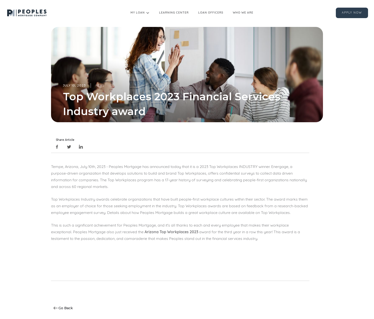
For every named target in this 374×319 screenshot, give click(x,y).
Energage (279, 167)
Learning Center (174, 12)
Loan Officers (210, 12)
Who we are (243, 12)
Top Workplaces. (276, 213)
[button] (140, 13)
